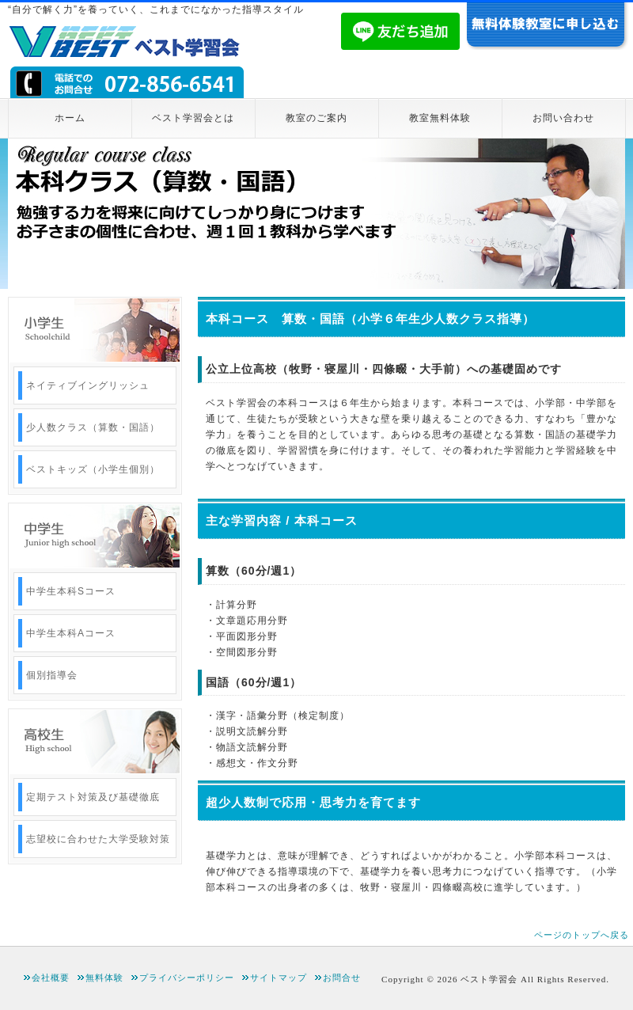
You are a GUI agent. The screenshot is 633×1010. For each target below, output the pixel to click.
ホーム (70, 117)
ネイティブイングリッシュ (88, 385)
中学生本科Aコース (71, 633)
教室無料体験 (440, 117)
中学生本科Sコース (71, 591)
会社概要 (51, 977)
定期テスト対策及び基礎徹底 (93, 797)
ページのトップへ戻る (581, 935)
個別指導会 (52, 675)
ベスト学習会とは (193, 117)
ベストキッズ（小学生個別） (93, 469)
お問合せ (342, 977)
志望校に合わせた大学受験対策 (98, 839)
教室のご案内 (316, 117)
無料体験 (104, 977)
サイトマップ (278, 977)
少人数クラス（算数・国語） (93, 427)
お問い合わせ (563, 117)
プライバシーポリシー (186, 977)
